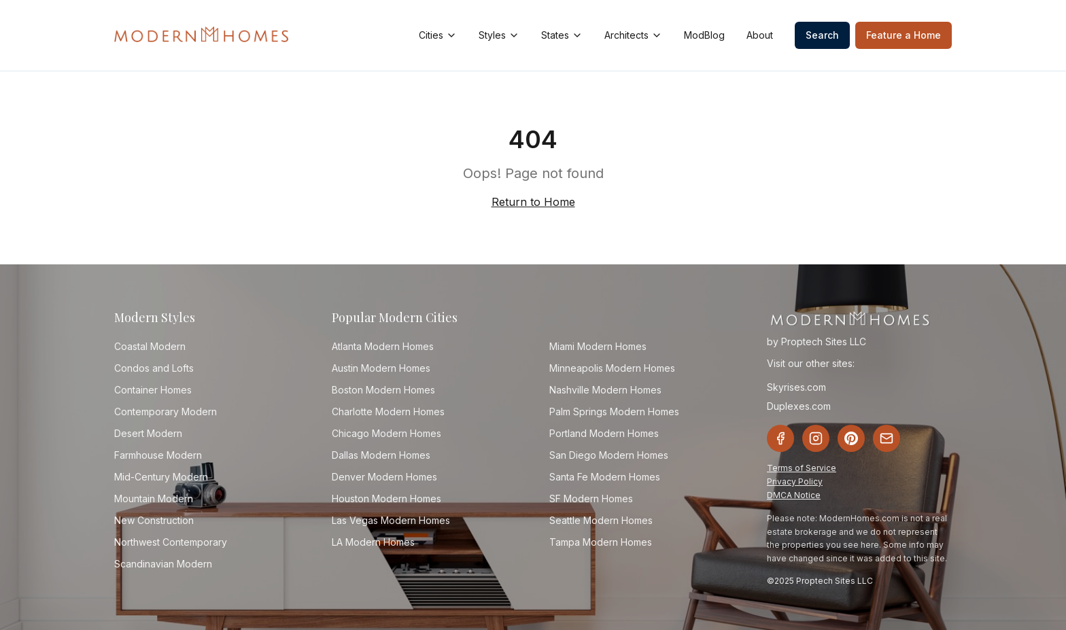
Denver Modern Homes (384, 477)
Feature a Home (903, 35)
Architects (633, 35)
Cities (438, 35)
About (759, 35)
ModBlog (704, 35)
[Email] (886, 438)
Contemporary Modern (165, 411)
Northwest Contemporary (170, 542)
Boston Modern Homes (383, 390)
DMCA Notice (794, 495)
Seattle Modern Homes (601, 520)
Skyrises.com (796, 387)
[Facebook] (780, 438)
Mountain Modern (153, 498)
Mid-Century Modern (161, 477)
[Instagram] (815, 438)
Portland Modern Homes (604, 433)
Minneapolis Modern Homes (612, 368)
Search (822, 35)
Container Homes (153, 390)
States (562, 35)
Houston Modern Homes (386, 498)
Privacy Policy (795, 481)
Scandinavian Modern (163, 564)
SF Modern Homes (591, 498)
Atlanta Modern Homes (383, 346)
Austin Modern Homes (381, 368)
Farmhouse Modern (158, 455)
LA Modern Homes (373, 542)
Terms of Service (801, 468)
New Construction (154, 520)
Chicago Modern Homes (386, 433)
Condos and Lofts (154, 368)
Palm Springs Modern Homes (614, 411)
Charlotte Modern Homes (388, 411)
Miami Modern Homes (598, 346)
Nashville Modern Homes (605, 390)
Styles (499, 35)
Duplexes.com (799, 406)
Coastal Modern (150, 346)
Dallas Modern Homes (381, 455)
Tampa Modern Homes (600, 542)
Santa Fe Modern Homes (604, 477)
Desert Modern (148, 433)
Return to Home (533, 202)
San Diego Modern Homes (608, 455)
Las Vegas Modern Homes (391, 520)
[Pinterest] (851, 438)
